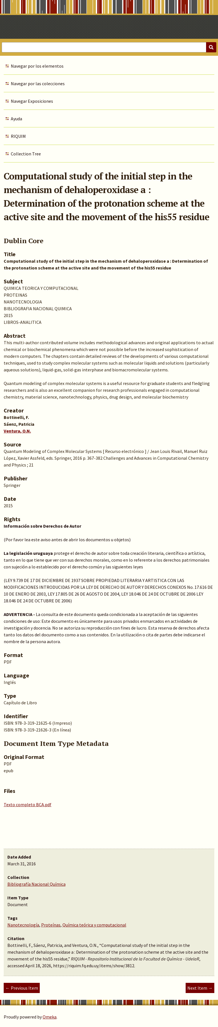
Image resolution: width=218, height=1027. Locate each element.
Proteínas (50, 925)
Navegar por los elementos (37, 66)
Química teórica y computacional (94, 925)
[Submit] (211, 47)
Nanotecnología (23, 925)
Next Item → (200, 988)
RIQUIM (18, 136)
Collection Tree (26, 154)
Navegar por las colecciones (38, 83)
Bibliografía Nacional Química (36, 884)
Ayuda (16, 118)
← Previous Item (21, 988)
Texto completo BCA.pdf (27, 804)
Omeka (49, 1017)
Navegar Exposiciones (32, 101)
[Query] (109, 47)
